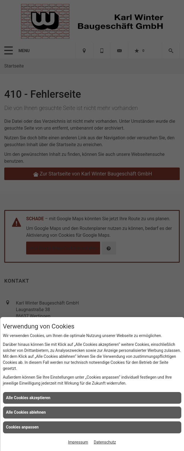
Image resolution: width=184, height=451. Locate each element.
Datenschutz (105, 442)
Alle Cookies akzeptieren (28, 397)
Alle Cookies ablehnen (26, 412)
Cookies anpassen (22, 427)
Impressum (78, 442)
